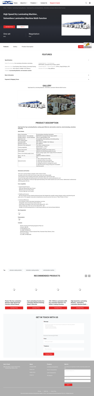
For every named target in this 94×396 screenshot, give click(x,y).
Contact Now (48, 354)
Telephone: (46, 346)
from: (45, 338)
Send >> (68, 384)
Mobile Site (46, 391)
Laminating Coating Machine (19, 8)
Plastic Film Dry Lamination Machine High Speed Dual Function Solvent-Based (13, 302)
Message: (46, 321)
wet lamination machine (48, 270)
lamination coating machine (32, 270)
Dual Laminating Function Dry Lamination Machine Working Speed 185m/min (35, 302)
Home (4, 8)
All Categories (49, 375)
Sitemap (39, 391)
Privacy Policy (53, 391)
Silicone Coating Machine (52, 369)
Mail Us (22, 26)
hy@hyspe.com (26, 228)
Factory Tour (32, 369)
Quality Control (32, 372)
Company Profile (33, 366)
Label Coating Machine (51, 372)
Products (10, 8)
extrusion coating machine (16, 270)
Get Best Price (9, 26)
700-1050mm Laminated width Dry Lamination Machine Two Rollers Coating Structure (58, 302)
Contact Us (32, 375)
